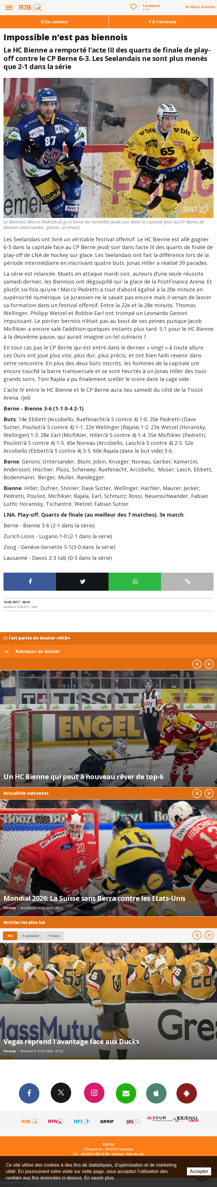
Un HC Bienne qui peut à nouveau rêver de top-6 (83, 776)
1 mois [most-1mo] (53, 935)
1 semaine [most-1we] (30, 935)
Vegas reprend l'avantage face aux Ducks (71, 1041)
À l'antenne (162, 22)
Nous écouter (203, 6)
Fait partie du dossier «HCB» (37, 638)
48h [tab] (10, 935)
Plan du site (135, 1154)
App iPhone (156, 1093)
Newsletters (126, 1093)
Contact (117, 1154)
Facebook (29, 1093)
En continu (54, 22)
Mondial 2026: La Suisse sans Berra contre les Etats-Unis (95, 898)
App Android (186, 1093)
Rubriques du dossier (32, 651)
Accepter (199, 1171)
